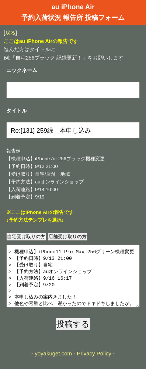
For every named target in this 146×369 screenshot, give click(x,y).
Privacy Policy (94, 364)
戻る (10, 33)
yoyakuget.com (53, 364)
